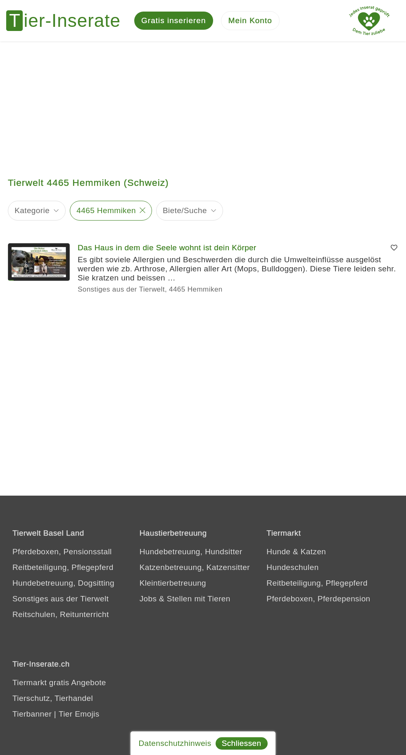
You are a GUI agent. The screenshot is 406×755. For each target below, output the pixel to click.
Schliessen (241, 743)
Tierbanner (32, 714)
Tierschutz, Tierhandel (52, 698)
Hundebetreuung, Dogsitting (63, 583)
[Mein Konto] (250, 21)
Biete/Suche (185, 210)
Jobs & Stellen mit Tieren (185, 598)
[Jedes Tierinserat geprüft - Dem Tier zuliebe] (369, 20)
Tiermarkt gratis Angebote (59, 682)
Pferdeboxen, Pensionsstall (62, 551)
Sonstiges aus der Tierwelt (60, 598)
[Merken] (394, 247)
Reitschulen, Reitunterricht (60, 614)
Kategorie (32, 210)
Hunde (278, 551)
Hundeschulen (292, 567)
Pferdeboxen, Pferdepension (318, 598)
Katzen (313, 551)
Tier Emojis (79, 714)
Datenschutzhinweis (174, 743)
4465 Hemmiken (106, 210)
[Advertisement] (203, 103)
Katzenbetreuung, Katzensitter (195, 567)
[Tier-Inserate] (68, 20)
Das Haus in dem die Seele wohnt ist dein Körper (167, 247)
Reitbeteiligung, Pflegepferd (63, 567)
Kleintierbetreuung (173, 583)
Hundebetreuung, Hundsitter (191, 551)
